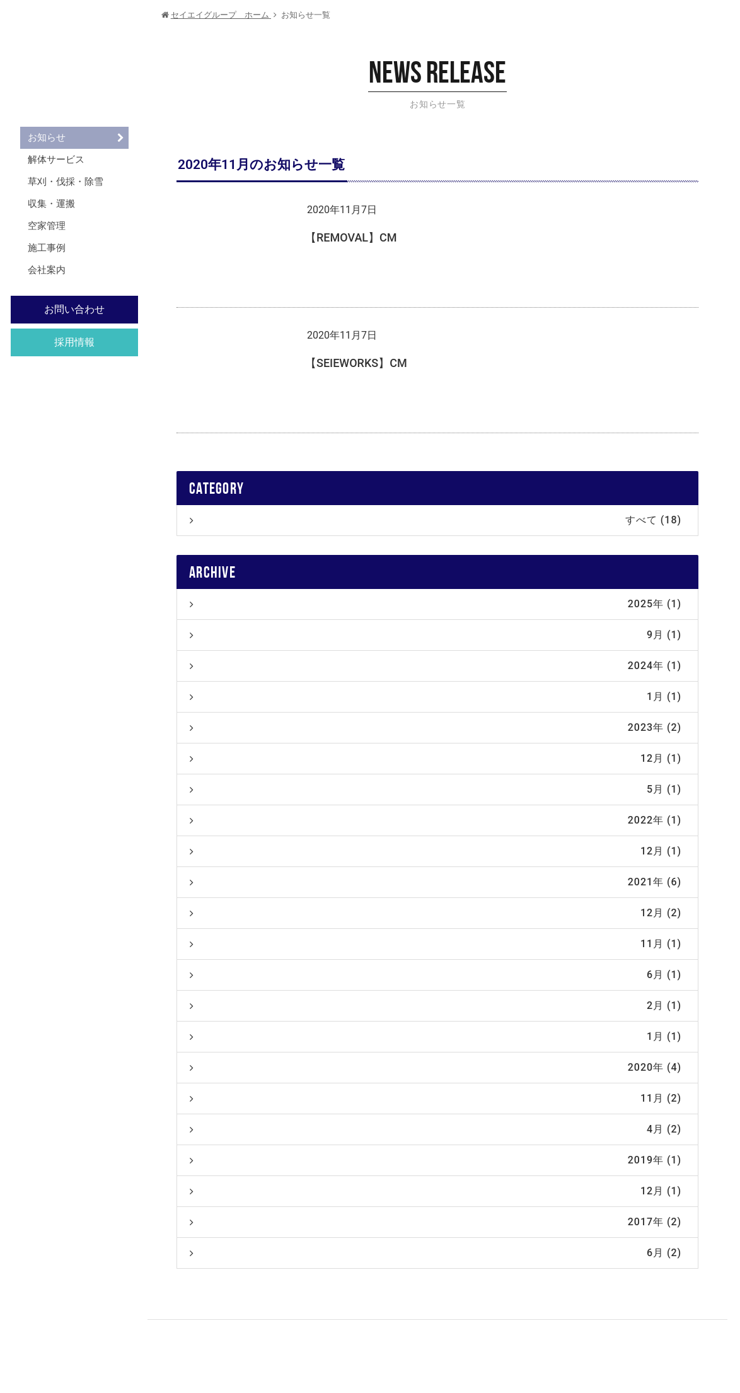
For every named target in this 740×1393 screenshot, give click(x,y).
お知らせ (47, 137)
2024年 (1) (435, 666)
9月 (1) (435, 635)
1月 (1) (435, 696)
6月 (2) (435, 1253)
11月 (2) (435, 1098)
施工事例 (47, 248)
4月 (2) (435, 1129)
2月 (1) (435, 1005)
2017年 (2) (435, 1222)
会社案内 (47, 270)
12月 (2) (435, 913)
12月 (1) (435, 758)
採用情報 (74, 342)
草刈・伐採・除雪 (65, 181)
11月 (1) (435, 944)
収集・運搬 (51, 203)
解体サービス (56, 159)
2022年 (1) (435, 820)
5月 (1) (435, 789)
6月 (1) (435, 975)
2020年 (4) (435, 1067)
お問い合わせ (74, 309)
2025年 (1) (435, 604)
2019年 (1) (435, 1160)
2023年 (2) (435, 727)
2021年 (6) (435, 882)
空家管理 (47, 225)
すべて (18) (435, 520)
